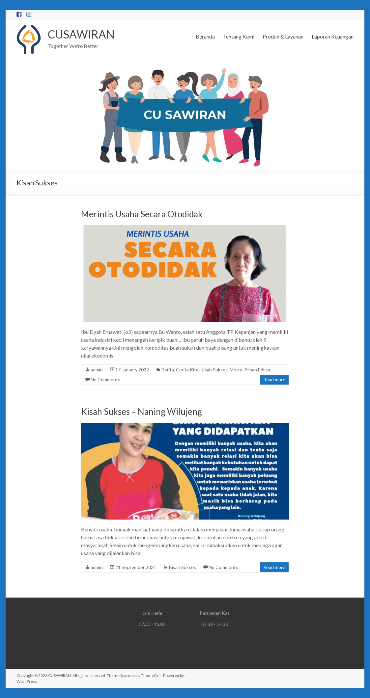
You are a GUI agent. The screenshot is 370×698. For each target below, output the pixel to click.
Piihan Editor (257, 370)
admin (97, 370)
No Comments (105, 380)
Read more (274, 380)
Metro (236, 370)
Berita (167, 370)
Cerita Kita (187, 370)
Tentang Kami (238, 36)
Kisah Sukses (214, 370)
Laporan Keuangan (333, 36)
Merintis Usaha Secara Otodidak (142, 214)
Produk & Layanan (283, 36)
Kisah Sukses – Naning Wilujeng (141, 412)
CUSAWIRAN (82, 34)
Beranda (205, 36)
